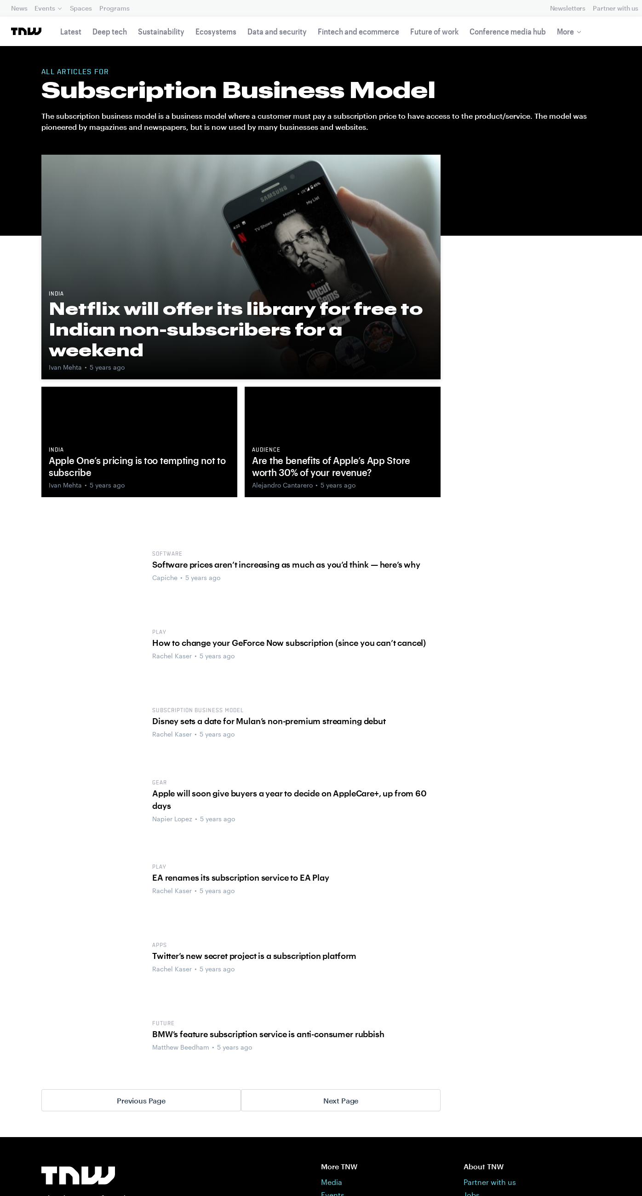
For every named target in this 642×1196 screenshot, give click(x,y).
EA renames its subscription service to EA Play (240, 877)
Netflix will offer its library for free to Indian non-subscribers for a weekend (236, 329)
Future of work (434, 31)
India (56, 294)
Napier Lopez (172, 819)
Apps (159, 945)
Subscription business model (198, 711)
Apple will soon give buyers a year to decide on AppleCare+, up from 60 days (289, 799)
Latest (70, 31)
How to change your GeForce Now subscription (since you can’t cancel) (289, 643)
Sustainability (161, 31)
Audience (266, 450)
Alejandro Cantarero (282, 485)
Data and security (277, 31)
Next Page (341, 1100)
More (565, 31)
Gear (159, 783)
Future (163, 1024)
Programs (114, 8)
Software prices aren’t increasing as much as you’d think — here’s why (286, 564)
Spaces (81, 8)
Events (44, 8)
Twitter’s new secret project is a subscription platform (254, 956)
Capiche (165, 577)
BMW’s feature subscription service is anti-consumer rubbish (268, 1034)
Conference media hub (508, 31)
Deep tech (109, 31)
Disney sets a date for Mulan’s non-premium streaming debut (269, 721)
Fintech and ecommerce (358, 31)
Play (159, 632)
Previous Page (141, 1100)
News (19, 8)
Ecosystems (215, 31)
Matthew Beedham (180, 1047)
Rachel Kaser (172, 656)
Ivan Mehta (65, 367)
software (167, 554)
